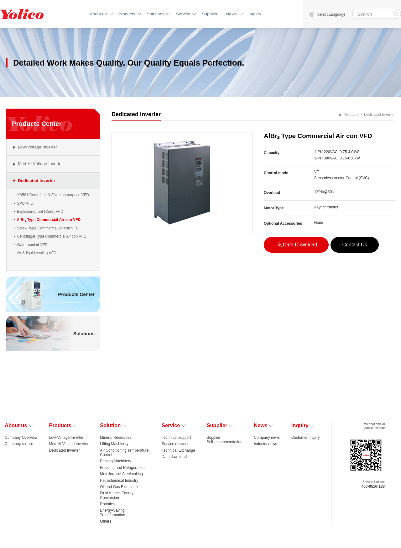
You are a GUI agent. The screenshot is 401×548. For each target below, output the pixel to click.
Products (126, 14)
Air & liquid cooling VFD (36, 253)
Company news (267, 437)
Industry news (265, 444)
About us (98, 14)
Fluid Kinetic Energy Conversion (116, 495)
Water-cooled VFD (32, 245)
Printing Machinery (115, 461)
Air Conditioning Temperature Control (124, 452)
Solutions (155, 14)
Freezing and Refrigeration (122, 467)
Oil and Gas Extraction (119, 487)
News (231, 14)
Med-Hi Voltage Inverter (68, 444)
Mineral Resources (115, 437)
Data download (174, 456)
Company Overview (21, 437)
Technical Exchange (178, 450)
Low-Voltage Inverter (66, 437)
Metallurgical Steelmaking (121, 474)
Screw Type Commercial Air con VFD (48, 228)
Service (183, 14)
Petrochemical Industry (119, 480)
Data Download (296, 245)
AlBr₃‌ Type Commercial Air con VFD (49, 220)
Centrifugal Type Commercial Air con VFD (51, 236)
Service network (175, 444)
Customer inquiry (305, 437)
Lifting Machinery (114, 444)
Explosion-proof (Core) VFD (40, 211)
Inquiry (254, 14)
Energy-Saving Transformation (112, 512)
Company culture (19, 444)
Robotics (107, 504)
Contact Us (354, 244)
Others (105, 521)
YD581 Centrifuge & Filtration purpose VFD (53, 195)
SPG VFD (25, 203)
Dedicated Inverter (379, 114)
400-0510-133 (373, 486)
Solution (113, 425)
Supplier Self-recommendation (224, 439)
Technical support (176, 437)
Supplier (209, 14)
